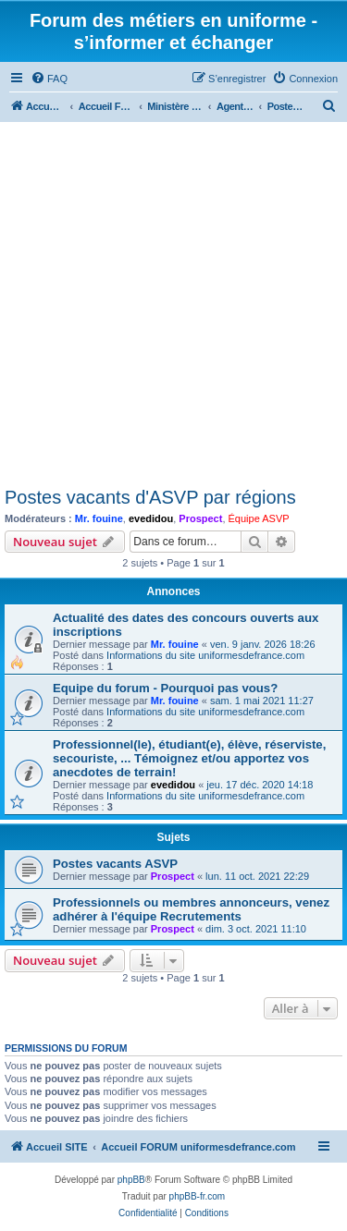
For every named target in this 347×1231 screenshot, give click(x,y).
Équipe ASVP (259, 518)
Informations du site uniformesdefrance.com (205, 655)
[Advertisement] (173, 304)
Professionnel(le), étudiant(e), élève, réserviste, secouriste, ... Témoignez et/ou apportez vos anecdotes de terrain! (189, 758)
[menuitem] (49, 78)
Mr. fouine (99, 518)
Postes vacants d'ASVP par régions (150, 497)
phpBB (131, 1180)
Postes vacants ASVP (115, 864)
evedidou (151, 518)
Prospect (200, 518)
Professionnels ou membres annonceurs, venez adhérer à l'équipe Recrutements (191, 909)
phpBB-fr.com (197, 1196)
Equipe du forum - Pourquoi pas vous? (165, 688)
